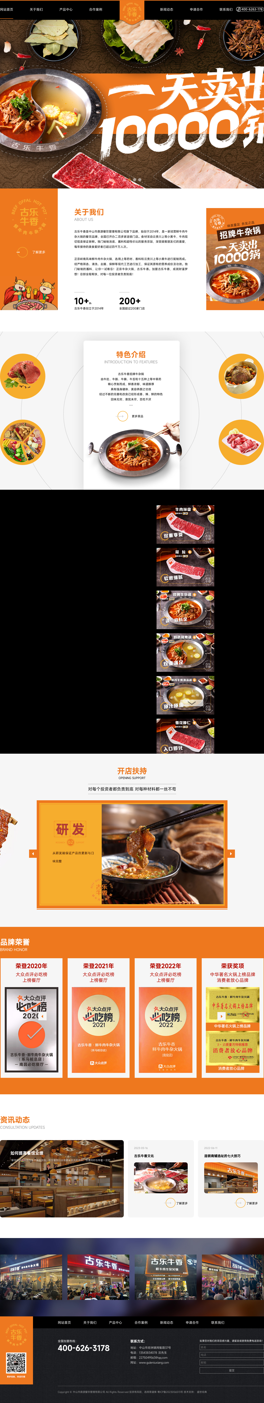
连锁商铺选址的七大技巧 (222, 1156)
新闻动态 (166, 9)
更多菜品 (129, 418)
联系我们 (226, 9)
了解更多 (30, 252)
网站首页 (6, 9)
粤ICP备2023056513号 (170, 1392)
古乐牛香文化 (144, 1156)
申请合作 (196, 9)
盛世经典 (202, 1392)
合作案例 (95, 9)
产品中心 (66, 9)
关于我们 (36, 9)
